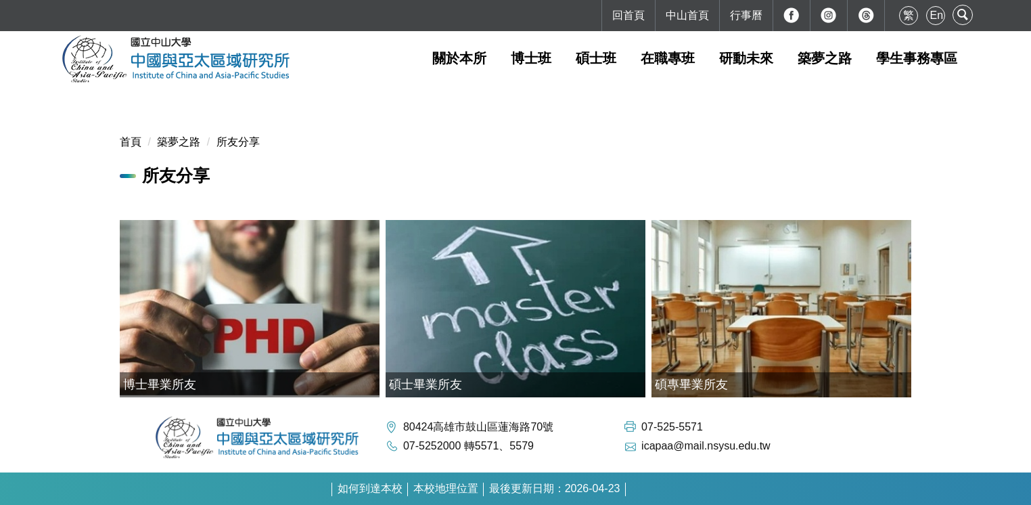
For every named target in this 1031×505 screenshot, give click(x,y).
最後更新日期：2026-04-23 (554, 488)
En (937, 15)
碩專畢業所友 (691, 384)
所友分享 (238, 142)
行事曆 (746, 15)
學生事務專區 (916, 58)
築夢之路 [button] (825, 58)
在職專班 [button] (668, 58)
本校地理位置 (445, 488)
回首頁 (628, 15)
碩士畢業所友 (425, 384)
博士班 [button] (531, 58)
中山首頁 (687, 15)
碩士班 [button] (596, 58)
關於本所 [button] (459, 58)
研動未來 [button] (746, 58)
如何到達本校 (370, 488)
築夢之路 (178, 142)
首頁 (130, 142)
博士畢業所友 (159, 384)
